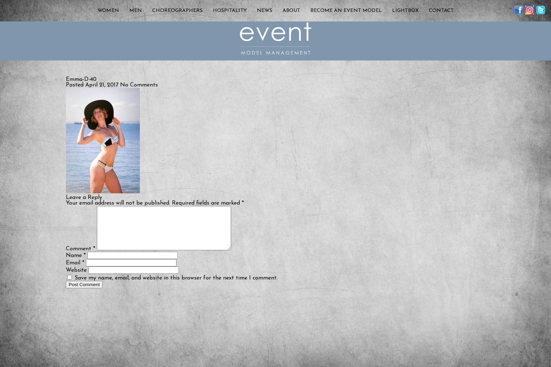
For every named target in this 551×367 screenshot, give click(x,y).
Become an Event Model (346, 10)
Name (76, 264)
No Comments (139, 85)
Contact (441, 10)
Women (108, 10)
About (291, 10)
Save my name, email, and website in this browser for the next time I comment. (176, 286)
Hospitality (230, 10)
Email (75, 271)
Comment (80, 257)
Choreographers (177, 10)
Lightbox (405, 10)
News (264, 10)
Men (135, 10)
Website (76, 279)
